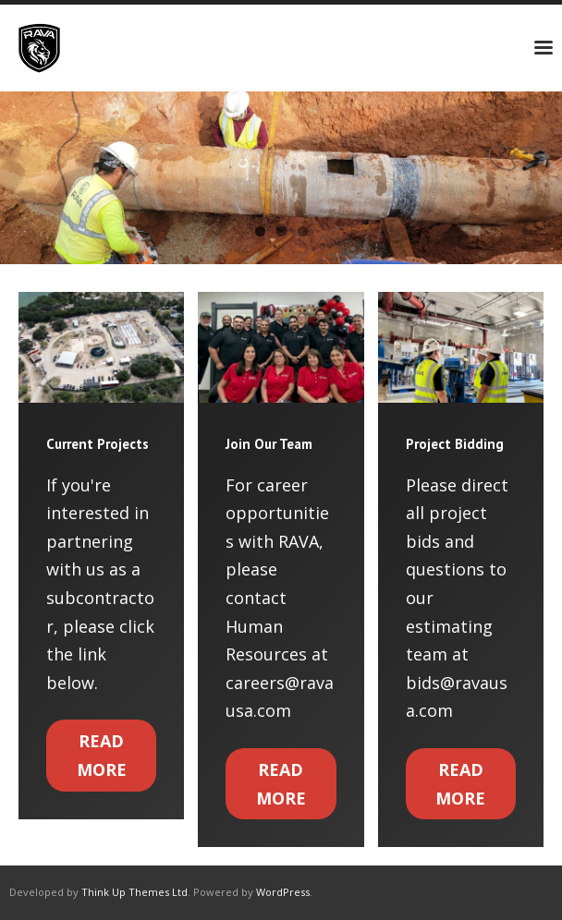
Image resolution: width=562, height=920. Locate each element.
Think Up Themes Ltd (134, 892)
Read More (102, 755)
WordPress (283, 892)
